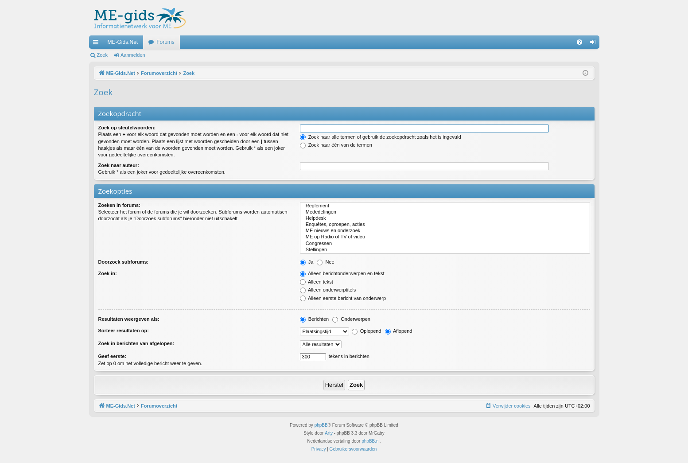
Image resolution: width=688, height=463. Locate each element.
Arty (329, 433)
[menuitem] (579, 42)
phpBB (321, 425)
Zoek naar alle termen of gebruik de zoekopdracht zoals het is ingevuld (380, 137)
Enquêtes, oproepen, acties (445, 225)
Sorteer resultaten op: (123, 330)
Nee (325, 262)
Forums (165, 42)
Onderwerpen (351, 319)
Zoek (102, 55)
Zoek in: (107, 273)
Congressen (445, 244)
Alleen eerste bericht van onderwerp (343, 298)
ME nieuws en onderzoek (445, 231)
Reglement (445, 206)
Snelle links (97, 44)
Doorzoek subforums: (123, 262)
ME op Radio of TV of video (445, 237)
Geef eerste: (112, 356)
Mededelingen (445, 212)
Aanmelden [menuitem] (594, 44)
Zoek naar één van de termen (336, 145)
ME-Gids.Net (123, 42)
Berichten (314, 319)
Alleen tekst (316, 281)
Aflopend (398, 331)
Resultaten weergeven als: (128, 319)
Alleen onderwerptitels (328, 289)
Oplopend (366, 331)
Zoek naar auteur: (118, 165)
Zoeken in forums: (119, 205)
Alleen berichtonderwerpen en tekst (342, 273)
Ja (307, 262)
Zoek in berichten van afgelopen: (136, 343)
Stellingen (445, 250)
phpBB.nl (370, 441)
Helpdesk (445, 218)
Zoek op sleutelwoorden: (127, 127)
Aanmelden (132, 55)
